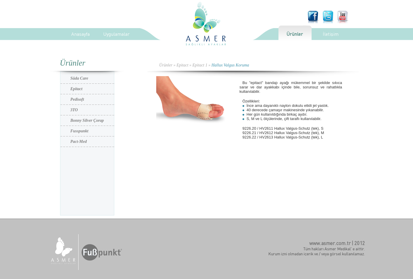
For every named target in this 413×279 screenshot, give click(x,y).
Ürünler (294, 34)
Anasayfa (80, 34)
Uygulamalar (116, 34)
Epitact (182, 65)
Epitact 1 (200, 65)
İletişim (331, 34)
